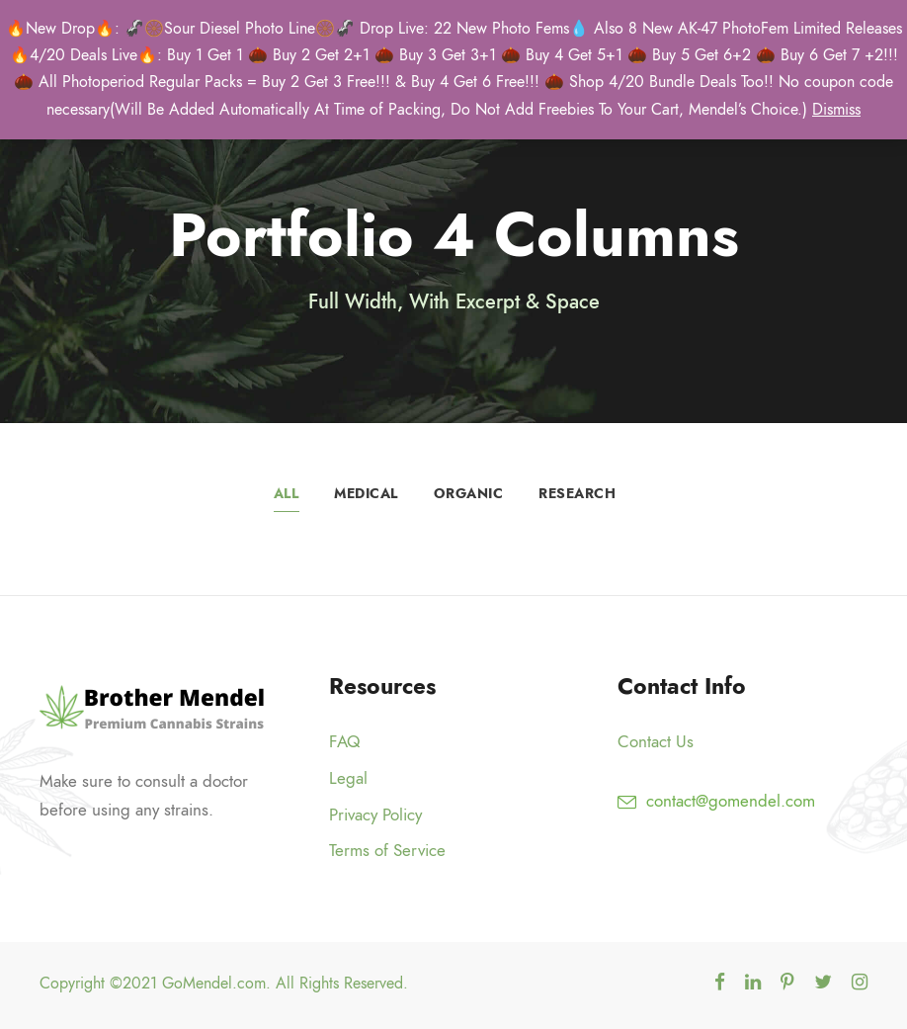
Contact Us (656, 741)
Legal (348, 778)
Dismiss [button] (836, 110)
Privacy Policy (375, 814)
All (286, 493)
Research (577, 493)
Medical (366, 493)
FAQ (344, 741)
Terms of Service (387, 850)
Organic (469, 493)
